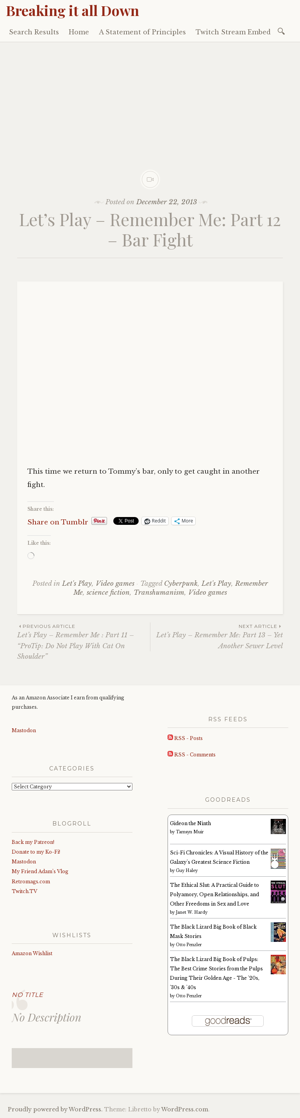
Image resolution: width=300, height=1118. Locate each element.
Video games (115, 584)
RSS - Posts (185, 738)
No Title (27, 995)
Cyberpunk (181, 584)
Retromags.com (31, 881)
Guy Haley (187, 870)
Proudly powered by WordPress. (55, 1109)
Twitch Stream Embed (233, 32)
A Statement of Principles (142, 32)
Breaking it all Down (72, 10)
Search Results (34, 32)
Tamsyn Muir (190, 831)
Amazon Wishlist (32, 953)
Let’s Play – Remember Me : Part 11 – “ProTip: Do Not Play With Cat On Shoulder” (83, 641)
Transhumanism (159, 592)
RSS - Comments (192, 755)
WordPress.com (184, 1109)
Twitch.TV (24, 891)
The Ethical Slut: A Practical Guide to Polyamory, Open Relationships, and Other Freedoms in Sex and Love (214, 894)
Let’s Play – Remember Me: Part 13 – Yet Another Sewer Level (216, 636)
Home (79, 32)
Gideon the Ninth (190, 823)
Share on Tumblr (57, 521)
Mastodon (24, 730)
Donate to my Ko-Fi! (36, 852)
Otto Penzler (189, 944)
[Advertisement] (150, 100)
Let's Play (77, 584)
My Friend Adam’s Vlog (40, 871)
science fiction (108, 592)
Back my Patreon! (33, 842)
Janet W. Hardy (191, 912)
